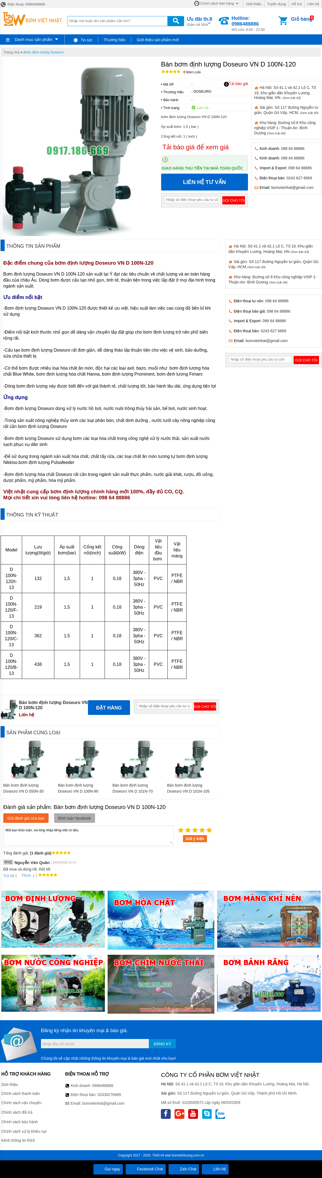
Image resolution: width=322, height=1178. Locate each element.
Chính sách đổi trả (17, 1112)
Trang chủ (12, 52)
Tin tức (82, 40)
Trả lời (8, 876)
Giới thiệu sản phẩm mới (158, 40)
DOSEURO (202, 91)
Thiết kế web (161, 1155)
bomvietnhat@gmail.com (292, 187)
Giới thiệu (253, 4)
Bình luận (192, 72)
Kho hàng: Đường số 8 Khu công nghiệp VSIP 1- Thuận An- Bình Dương (285, 127)
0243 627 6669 (299, 178)
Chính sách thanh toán (20, 1093)
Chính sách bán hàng (217, 3)
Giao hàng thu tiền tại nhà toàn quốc (202, 168)
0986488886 (102, 1085)
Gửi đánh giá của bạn (26, 818)
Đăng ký (162, 1044)
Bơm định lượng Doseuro (43, 52)
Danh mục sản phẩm (33, 39)
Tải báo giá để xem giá (196, 147)
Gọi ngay (108, 1169)
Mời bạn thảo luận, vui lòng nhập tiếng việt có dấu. (88, 835)
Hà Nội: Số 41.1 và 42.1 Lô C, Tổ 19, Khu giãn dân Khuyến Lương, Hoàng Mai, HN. (285, 92)
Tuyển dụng (276, 4)
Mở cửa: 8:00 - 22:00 (254, 24)
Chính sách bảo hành (19, 1122)
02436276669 (109, 1094)
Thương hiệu (114, 40)
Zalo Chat (184, 1169)
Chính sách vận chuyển (21, 1103)
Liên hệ (313, 4)
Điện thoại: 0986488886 (22, 4)
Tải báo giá (236, 83)
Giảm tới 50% (199, 21)
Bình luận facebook (74, 818)
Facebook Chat (145, 1169)
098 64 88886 (293, 148)
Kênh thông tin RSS (18, 1140)
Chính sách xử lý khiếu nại (23, 1131)
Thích (24, 875)
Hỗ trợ (297, 4)
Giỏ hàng (301, 19)
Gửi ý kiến (195, 838)
